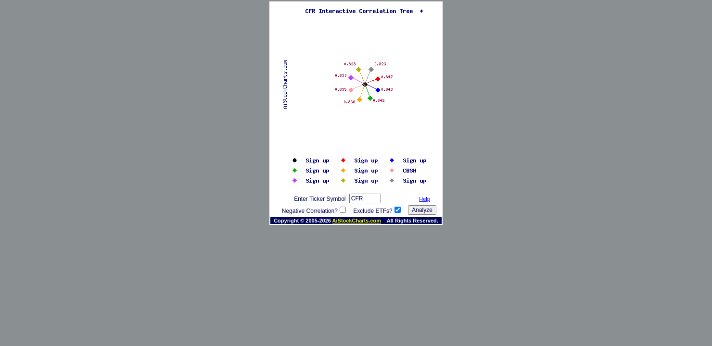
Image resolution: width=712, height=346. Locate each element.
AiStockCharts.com (356, 220)
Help (424, 199)
